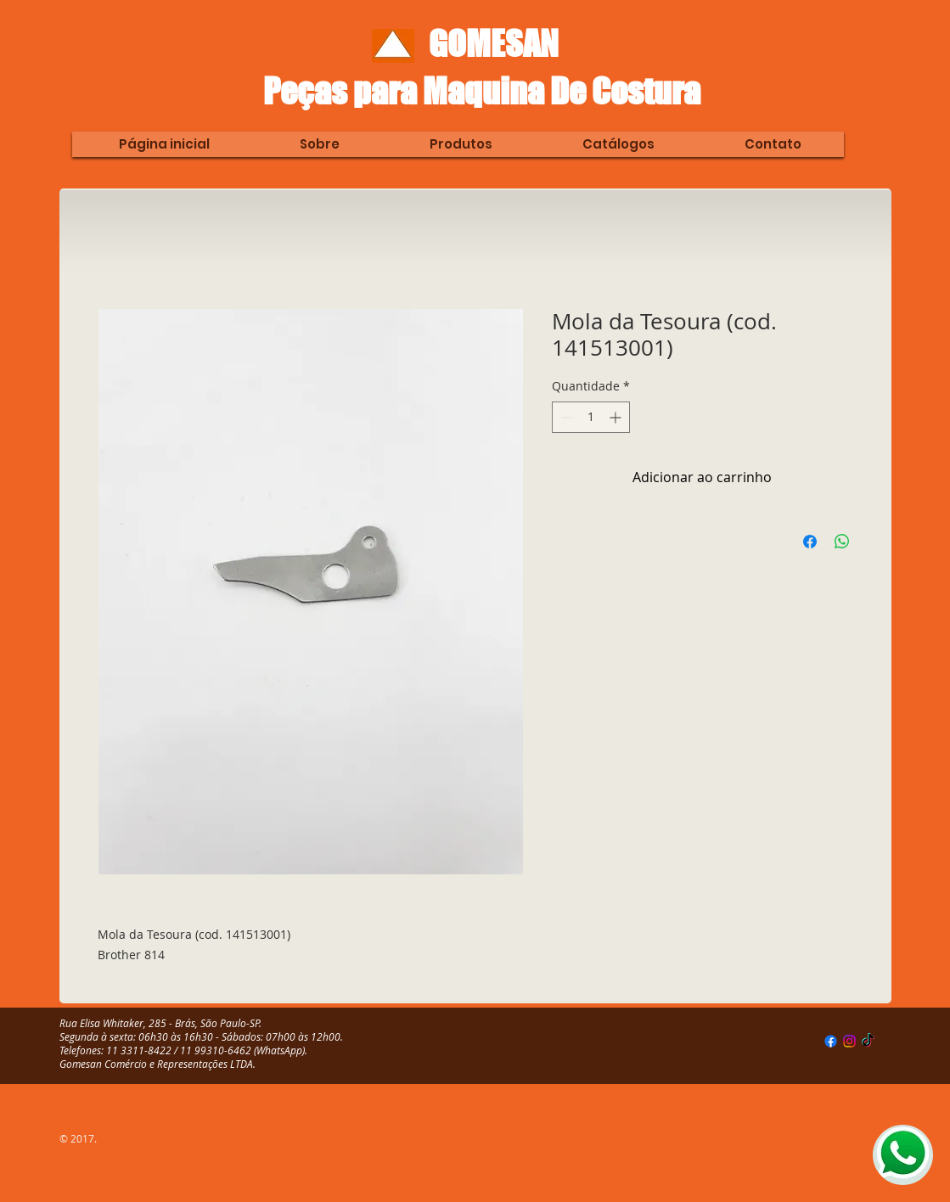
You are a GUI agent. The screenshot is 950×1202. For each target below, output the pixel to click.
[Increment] (616, 417)
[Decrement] (565, 417)
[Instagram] (849, 1041)
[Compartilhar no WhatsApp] (842, 541)
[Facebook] (831, 1041)
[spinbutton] (591, 417)
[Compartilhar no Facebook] (810, 541)
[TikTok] (868, 1041)
